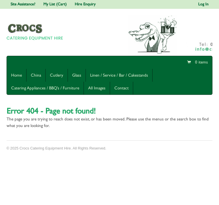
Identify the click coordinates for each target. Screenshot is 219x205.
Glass (76, 75)
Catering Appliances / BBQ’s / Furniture (45, 88)
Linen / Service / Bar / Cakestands (119, 75)
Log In (203, 4)
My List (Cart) (55, 4)
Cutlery (56, 75)
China (36, 75)
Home (16, 75)
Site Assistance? (23, 4)
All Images (97, 88)
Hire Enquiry (85, 4)
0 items (201, 62)
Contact (121, 88)
